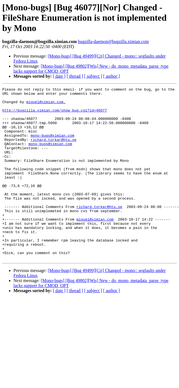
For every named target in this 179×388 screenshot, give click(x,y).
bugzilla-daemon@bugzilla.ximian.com (113, 41)
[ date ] (59, 76)
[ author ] (111, 76)
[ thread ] (75, 76)
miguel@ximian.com (95, 246)
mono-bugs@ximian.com (52, 145)
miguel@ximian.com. (45, 105)
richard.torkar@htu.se (53, 150)
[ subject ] (93, 76)
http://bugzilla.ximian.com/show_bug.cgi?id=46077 (54, 115)
